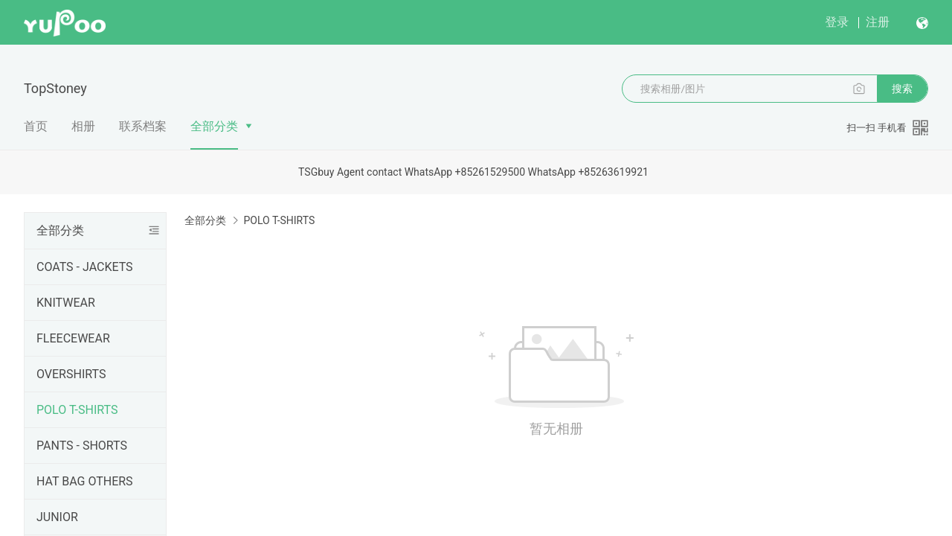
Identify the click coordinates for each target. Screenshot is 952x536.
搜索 (902, 89)
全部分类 (214, 126)
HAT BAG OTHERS (84, 481)
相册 (83, 126)
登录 (837, 22)
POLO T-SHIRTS (77, 410)
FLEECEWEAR (73, 338)
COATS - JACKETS (84, 267)
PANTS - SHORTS (81, 445)
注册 (878, 22)
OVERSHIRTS (71, 374)
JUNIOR (57, 517)
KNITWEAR (65, 303)
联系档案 (143, 126)
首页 (36, 126)
